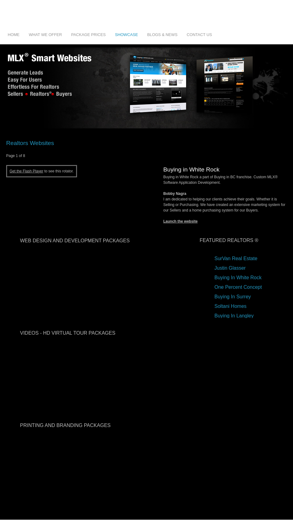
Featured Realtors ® (229, 240)
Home (13, 34)
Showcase (126, 34)
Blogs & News (162, 34)
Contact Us (199, 34)
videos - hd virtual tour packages (67, 333)
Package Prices (88, 34)
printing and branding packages (65, 425)
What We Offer (45, 34)
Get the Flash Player (26, 171)
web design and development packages (75, 240)
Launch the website (180, 221)
